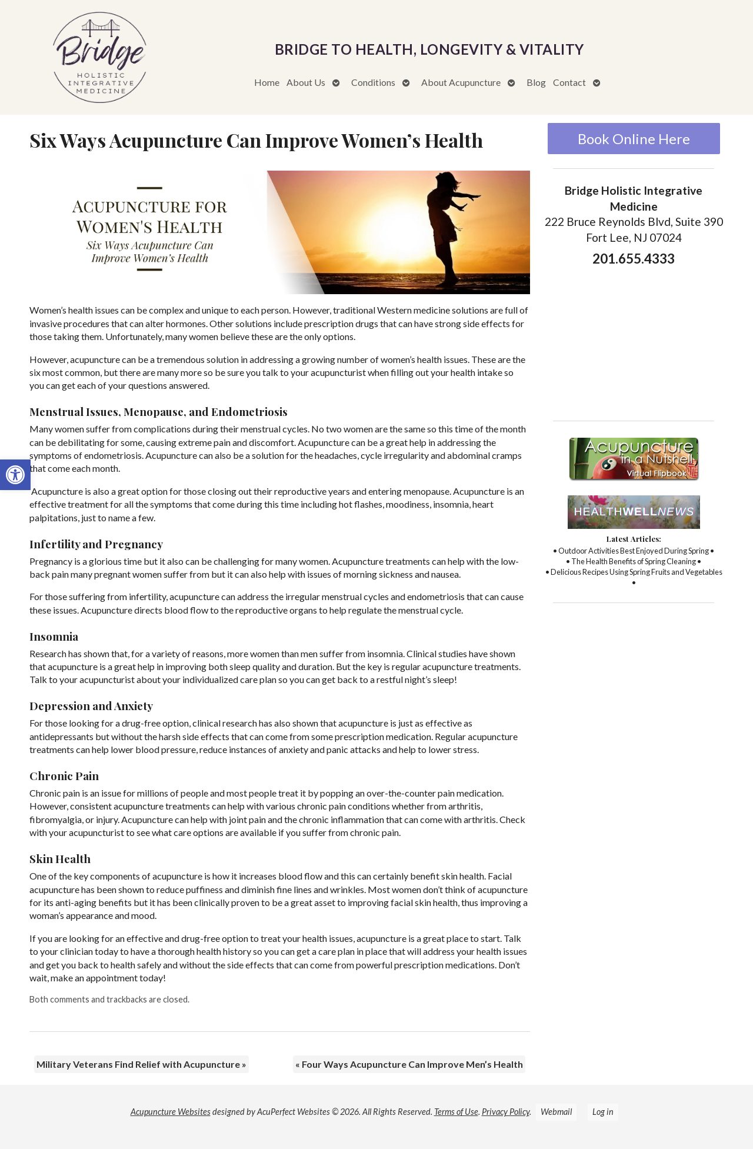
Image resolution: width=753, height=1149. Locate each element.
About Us (305, 82)
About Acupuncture (461, 82)
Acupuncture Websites (171, 1112)
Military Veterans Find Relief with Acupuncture (141, 1064)
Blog (536, 82)
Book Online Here (634, 138)
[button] (15, 474)
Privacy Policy (505, 1112)
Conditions (373, 82)
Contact (569, 82)
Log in (603, 1112)
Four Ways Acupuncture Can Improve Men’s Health (409, 1064)
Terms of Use (456, 1112)
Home (266, 82)
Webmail (556, 1112)
